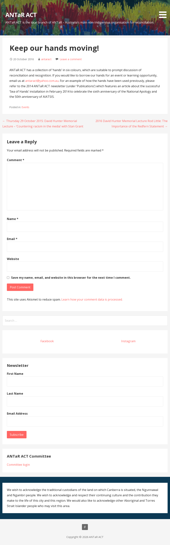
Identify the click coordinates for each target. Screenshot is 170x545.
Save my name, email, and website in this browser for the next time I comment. (71, 277)
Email (12, 239)
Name (12, 219)
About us (85, 527)
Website (13, 259)
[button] (164, 9)
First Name (15, 374)
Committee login (18, 465)
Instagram (128, 341)
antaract (46, 59)
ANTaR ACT (21, 15)
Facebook (47, 341)
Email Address (17, 413)
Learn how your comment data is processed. (92, 299)
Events (25, 107)
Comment (15, 160)
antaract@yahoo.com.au (42, 81)
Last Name (15, 393)
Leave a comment (71, 59)
